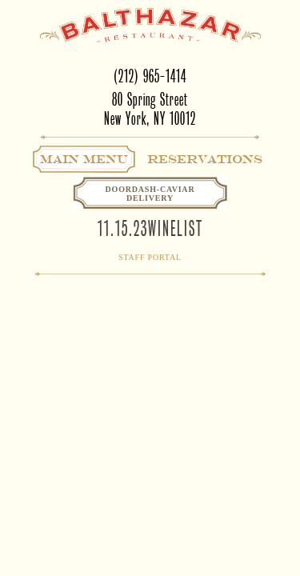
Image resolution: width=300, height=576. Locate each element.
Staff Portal (150, 257)
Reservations (204, 159)
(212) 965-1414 (150, 76)
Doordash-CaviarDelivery (150, 193)
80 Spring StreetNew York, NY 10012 (150, 109)
